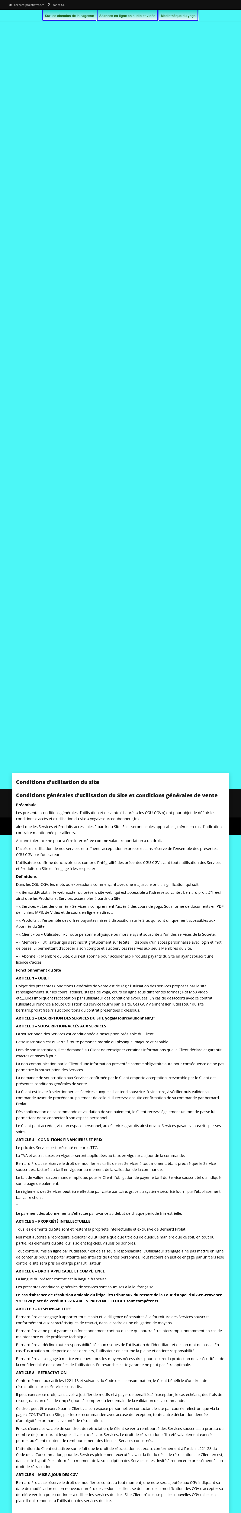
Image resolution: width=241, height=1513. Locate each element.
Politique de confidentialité (141, 806)
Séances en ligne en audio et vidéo (127, 16)
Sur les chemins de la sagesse (69, 16)
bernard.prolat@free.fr (26, 5)
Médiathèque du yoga (178, 16)
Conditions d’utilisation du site (94, 806)
